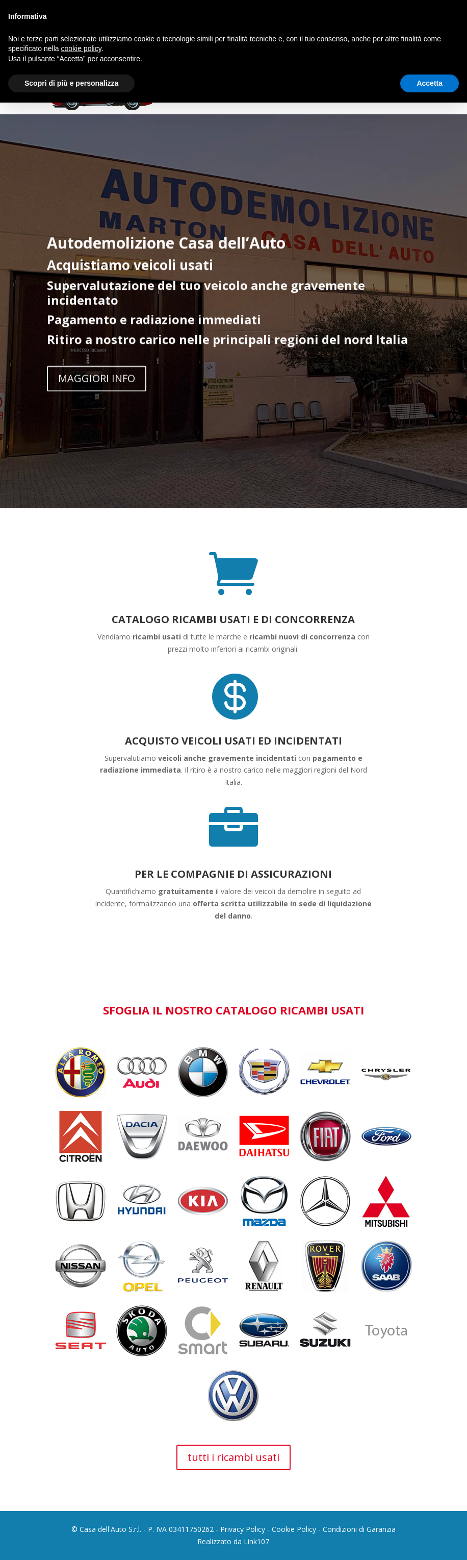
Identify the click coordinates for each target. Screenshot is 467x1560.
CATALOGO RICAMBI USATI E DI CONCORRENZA (233, 619)
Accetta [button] (430, 83)
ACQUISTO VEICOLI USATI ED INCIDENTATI (233, 741)
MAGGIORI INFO (96, 385)
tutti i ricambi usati (233, 1457)
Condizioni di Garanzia (359, 1529)
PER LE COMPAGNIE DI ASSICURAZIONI (233, 874)
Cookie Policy (294, 1529)
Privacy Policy (242, 1529)
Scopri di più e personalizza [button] (71, 83)
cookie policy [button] (81, 48)
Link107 (256, 1541)
